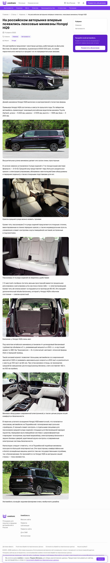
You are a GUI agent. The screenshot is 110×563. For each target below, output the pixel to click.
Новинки (19, 8)
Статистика (62, 8)
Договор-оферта (8, 547)
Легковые (21, 3)
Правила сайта (26, 529)
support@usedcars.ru (88, 555)
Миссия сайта (26, 519)
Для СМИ (24, 532)
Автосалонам (25, 536)
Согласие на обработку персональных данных (60, 547)
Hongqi (14, 40)
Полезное (72, 8)
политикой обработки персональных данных (58, 553)
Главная (5, 14)
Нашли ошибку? (82, 547)
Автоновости (8, 8)
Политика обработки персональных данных (29, 547)
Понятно (100, 559)
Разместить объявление (97, 3)
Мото (27, 8)
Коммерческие (33, 3)
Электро (35, 8)
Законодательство (48, 8)
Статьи (13, 14)
